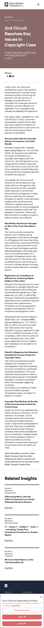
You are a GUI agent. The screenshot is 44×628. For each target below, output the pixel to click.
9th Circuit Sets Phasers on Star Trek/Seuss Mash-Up (19, 560)
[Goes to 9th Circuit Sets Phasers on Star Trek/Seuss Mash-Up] (9, 568)
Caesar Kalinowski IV (17, 55)
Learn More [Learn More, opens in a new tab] (16, 605)
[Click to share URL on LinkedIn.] (13, 76)
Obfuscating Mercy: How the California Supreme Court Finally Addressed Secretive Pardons (19, 499)
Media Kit (8, 592)
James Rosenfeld (14, 52)
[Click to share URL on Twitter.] (7, 76)
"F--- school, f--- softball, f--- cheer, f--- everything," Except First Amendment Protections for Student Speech (22, 531)
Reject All (22, 617)
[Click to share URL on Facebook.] (10, 76)
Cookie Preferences (21, 610)
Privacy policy (27, 592)
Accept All (22, 624)
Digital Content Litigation (14, 20)
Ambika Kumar (29, 52)
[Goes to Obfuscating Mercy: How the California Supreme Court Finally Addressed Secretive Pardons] (9, 508)
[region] (22, 611)
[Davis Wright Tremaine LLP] (14, 4)
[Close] (41, 596)
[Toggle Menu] (38, 4)
